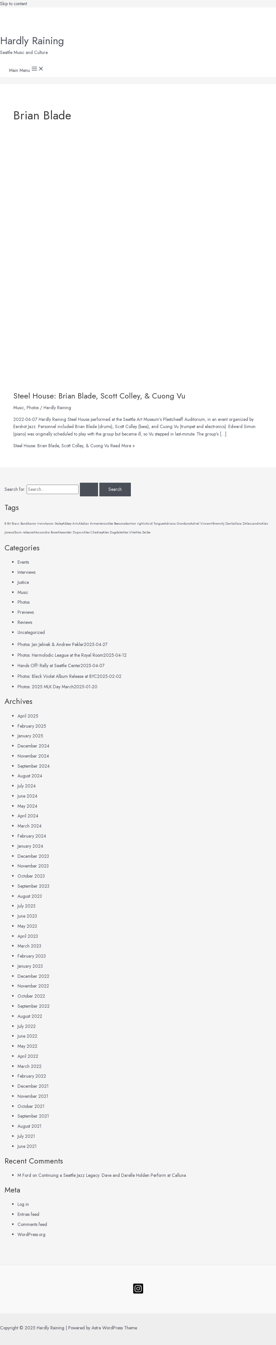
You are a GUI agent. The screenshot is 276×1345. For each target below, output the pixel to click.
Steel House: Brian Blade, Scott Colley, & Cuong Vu (99, 395)
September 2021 (33, 1116)
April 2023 (28, 936)
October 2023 (31, 876)
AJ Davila (227, 523)
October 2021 (31, 1106)
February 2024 (32, 836)
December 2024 (33, 746)
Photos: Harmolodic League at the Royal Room (60, 655)
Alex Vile (128, 532)
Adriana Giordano (177, 523)
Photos (33, 407)
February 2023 (32, 956)
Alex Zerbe (142, 532)
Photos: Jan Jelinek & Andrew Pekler (51, 644)
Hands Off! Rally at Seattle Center (49, 665)
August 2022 (30, 1016)
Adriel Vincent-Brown (205, 523)
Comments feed (32, 1224)
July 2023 (26, 906)
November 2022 (33, 986)
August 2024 (30, 776)
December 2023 (33, 856)
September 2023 (33, 886)
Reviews (25, 622)
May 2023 (27, 926)
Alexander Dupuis (70, 532)
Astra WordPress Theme (114, 1328)
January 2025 (30, 736)
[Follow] (138, 1292)
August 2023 (30, 896)
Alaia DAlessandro (247, 523)
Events (23, 562)
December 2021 (33, 1086)
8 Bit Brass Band (16, 523)
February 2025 (32, 726)
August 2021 (30, 1126)
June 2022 (27, 1036)
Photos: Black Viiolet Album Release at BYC (57, 676)
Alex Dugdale (112, 532)
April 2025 (28, 716)
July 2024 (27, 786)
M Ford (24, 1175)
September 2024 (34, 766)
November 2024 (33, 756)
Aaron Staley (53, 523)
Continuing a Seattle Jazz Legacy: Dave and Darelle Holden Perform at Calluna (112, 1175)
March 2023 (29, 946)
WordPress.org (31, 1234)
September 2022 (34, 1006)
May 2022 (27, 1046)
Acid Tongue (155, 523)
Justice (23, 582)
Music (18, 407)
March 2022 (30, 1066)
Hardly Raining (32, 40)
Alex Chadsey (93, 532)
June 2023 (27, 916)
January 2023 (30, 966)
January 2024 (30, 846)
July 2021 (26, 1136)
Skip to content (13, 3)
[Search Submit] (89, 489)
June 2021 (27, 1146)
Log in (23, 1204)
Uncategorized (31, 632)
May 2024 (27, 806)
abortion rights (135, 523)
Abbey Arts (70, 523)
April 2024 (28, 816)
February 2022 (32, 1076)
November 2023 (33, 866)
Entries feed (28, 1214)
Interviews (26, 572)
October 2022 (31, 996)
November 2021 (33, 1096)
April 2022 (28, 1056)
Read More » (74, 445)
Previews (26, 612)
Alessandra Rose (45, 532)
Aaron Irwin (36, 523)
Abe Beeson (115, 523)
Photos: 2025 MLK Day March (46, 686)
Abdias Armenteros (93, 523)
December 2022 (33, 976)
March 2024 (30, 826)
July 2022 (27, 1026)
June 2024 (27, 796)
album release (22, 532)
